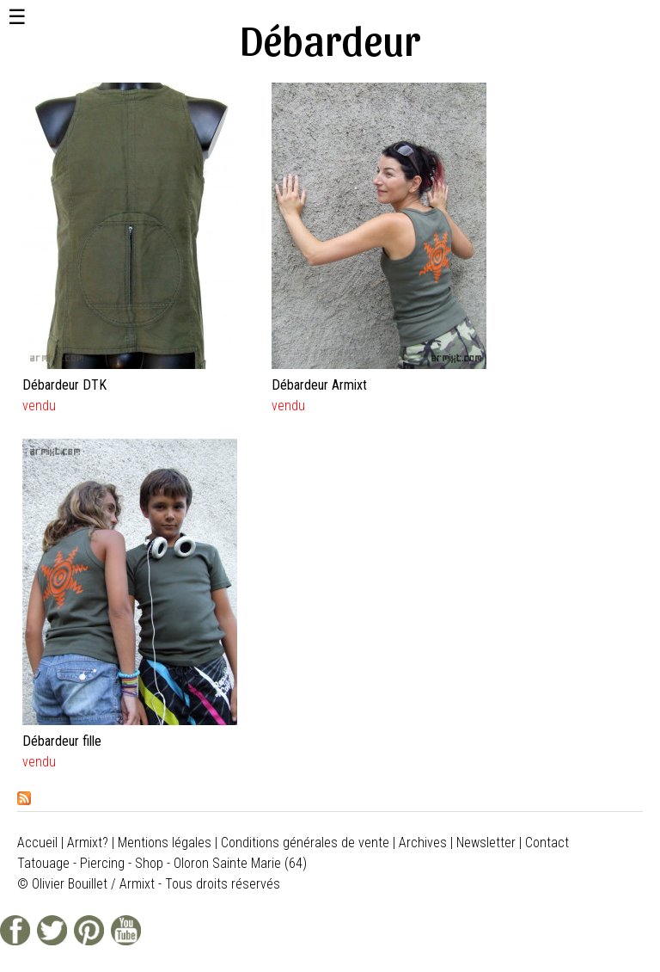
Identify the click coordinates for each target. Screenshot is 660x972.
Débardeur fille (61, 741)
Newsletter (486, 842)
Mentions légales (164, 842)
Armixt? (87, 842)
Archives (423, 842)
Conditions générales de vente (305, 842)
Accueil (37, 842)
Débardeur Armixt (319, 385)
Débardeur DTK (64, 385)
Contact (547, 842)
